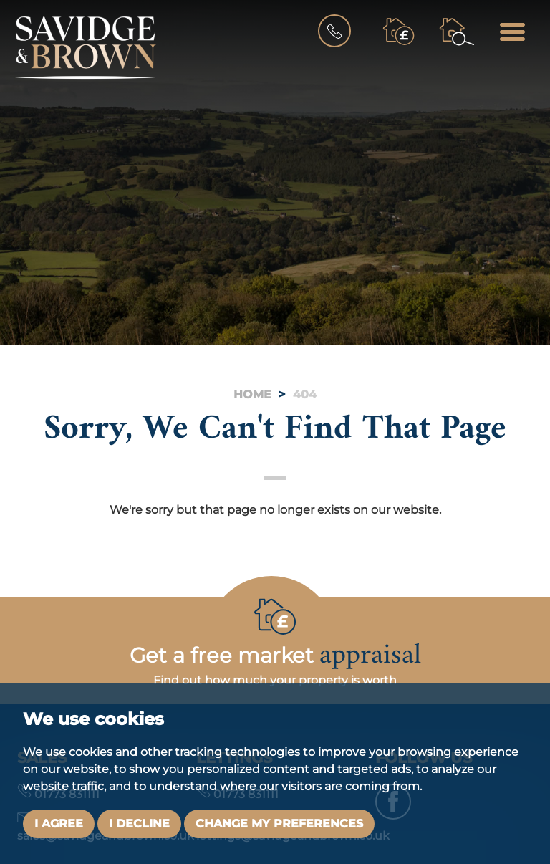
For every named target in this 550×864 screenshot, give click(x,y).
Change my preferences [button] (279, 823)
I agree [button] (58, 823)
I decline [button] (139, 823)
